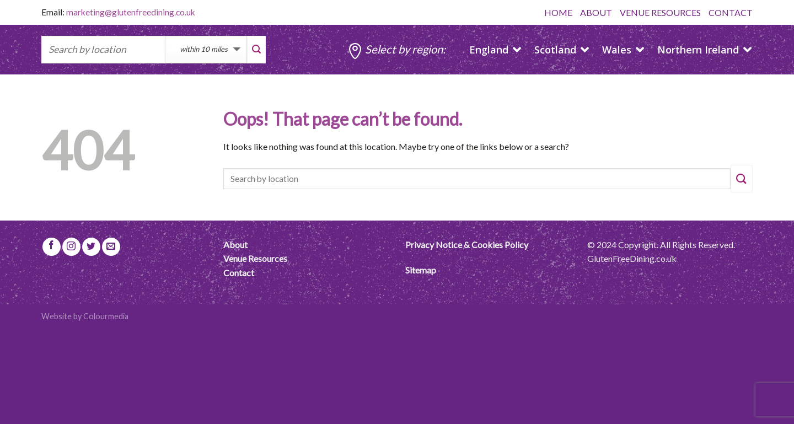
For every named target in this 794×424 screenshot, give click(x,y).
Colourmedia (105, 316)
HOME (558, 12)
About (235, 244)
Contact (238, 272)
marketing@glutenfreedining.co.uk (130, 12)
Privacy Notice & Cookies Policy (466, 244)
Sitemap (420, 270)
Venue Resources (255, 258)
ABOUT (596, 12)
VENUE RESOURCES (660, 12)
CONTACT (731, 12)
